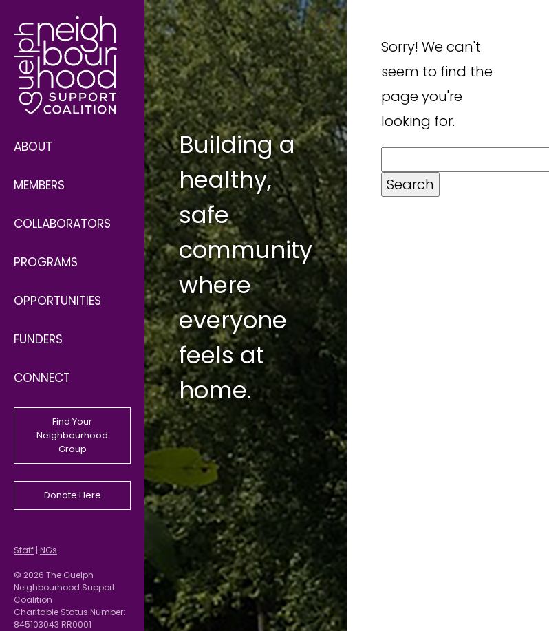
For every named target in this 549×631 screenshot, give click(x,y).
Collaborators (62, 223)
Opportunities (57, 300)
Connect (42, 378)
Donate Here (72, 495)
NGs (48, 550)
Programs (46, 262)
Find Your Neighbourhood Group (72, 435)
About (33, 146)
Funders (38, 339)
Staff (24, 550)
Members (39, 185)
